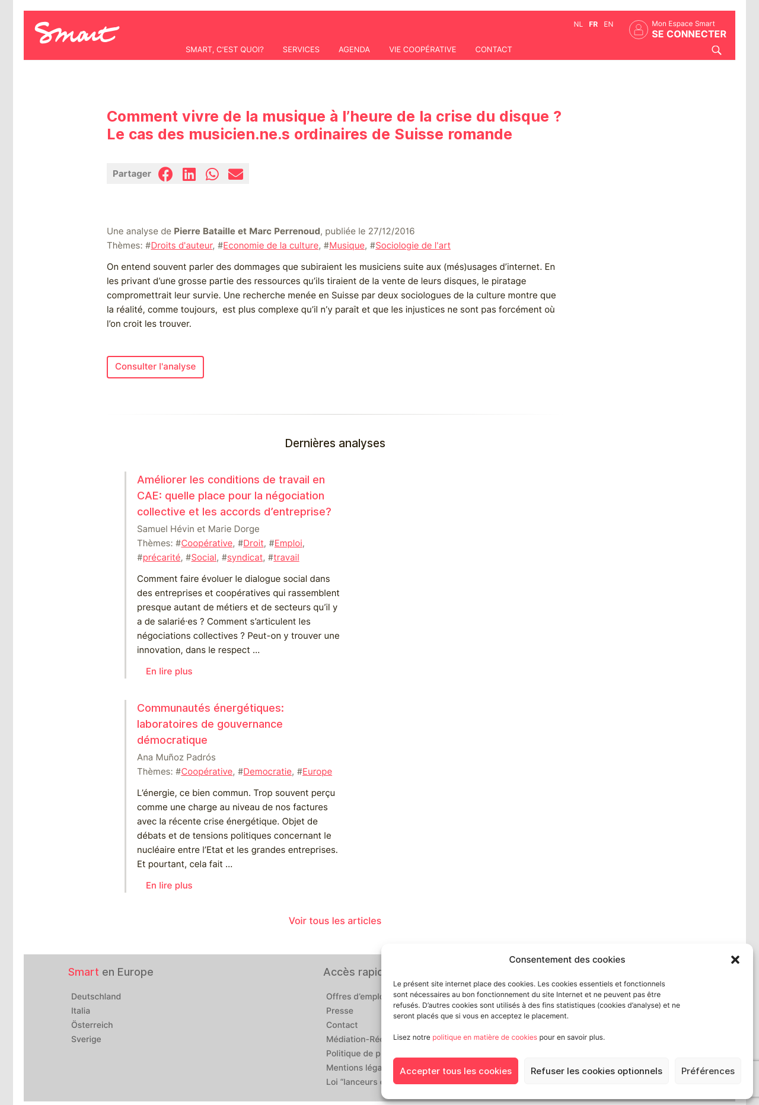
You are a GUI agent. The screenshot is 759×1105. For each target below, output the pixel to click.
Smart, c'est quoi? (225, 50)
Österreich (92, 1025)
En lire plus (169, 671)
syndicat (245, 557)
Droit (253, 543)
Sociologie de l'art (413, 245)
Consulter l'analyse (155, 366)
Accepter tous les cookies (456, 1071)
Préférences (708, 1071)
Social (204, 557)
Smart (83, 972)
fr (593, 24)
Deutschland (96, 997)
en (608, 24)
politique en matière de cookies (484, 1037)
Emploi (288, 543)
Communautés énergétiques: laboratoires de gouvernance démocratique (210, 724)
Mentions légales (360, 1068)
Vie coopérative (422, 50)
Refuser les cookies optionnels (596, 1071)
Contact (493, 50)
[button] (735, 960)
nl (578, 24)
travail (286, 557)
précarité (162, 557)
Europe (317, 771)
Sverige (86, 1040)
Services (301, 50)
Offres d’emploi (356, 997)
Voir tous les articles (335, 920)
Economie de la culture (270, 245)
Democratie (267, 771)
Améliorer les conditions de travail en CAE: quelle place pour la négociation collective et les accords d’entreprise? (234, 495)
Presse (339, 1011)
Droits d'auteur (181, 245)
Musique (347, 245)
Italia (80, 1011)
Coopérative (206, 543)
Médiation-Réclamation (372, 1040)
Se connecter (689, 34)
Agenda (354, 50)
